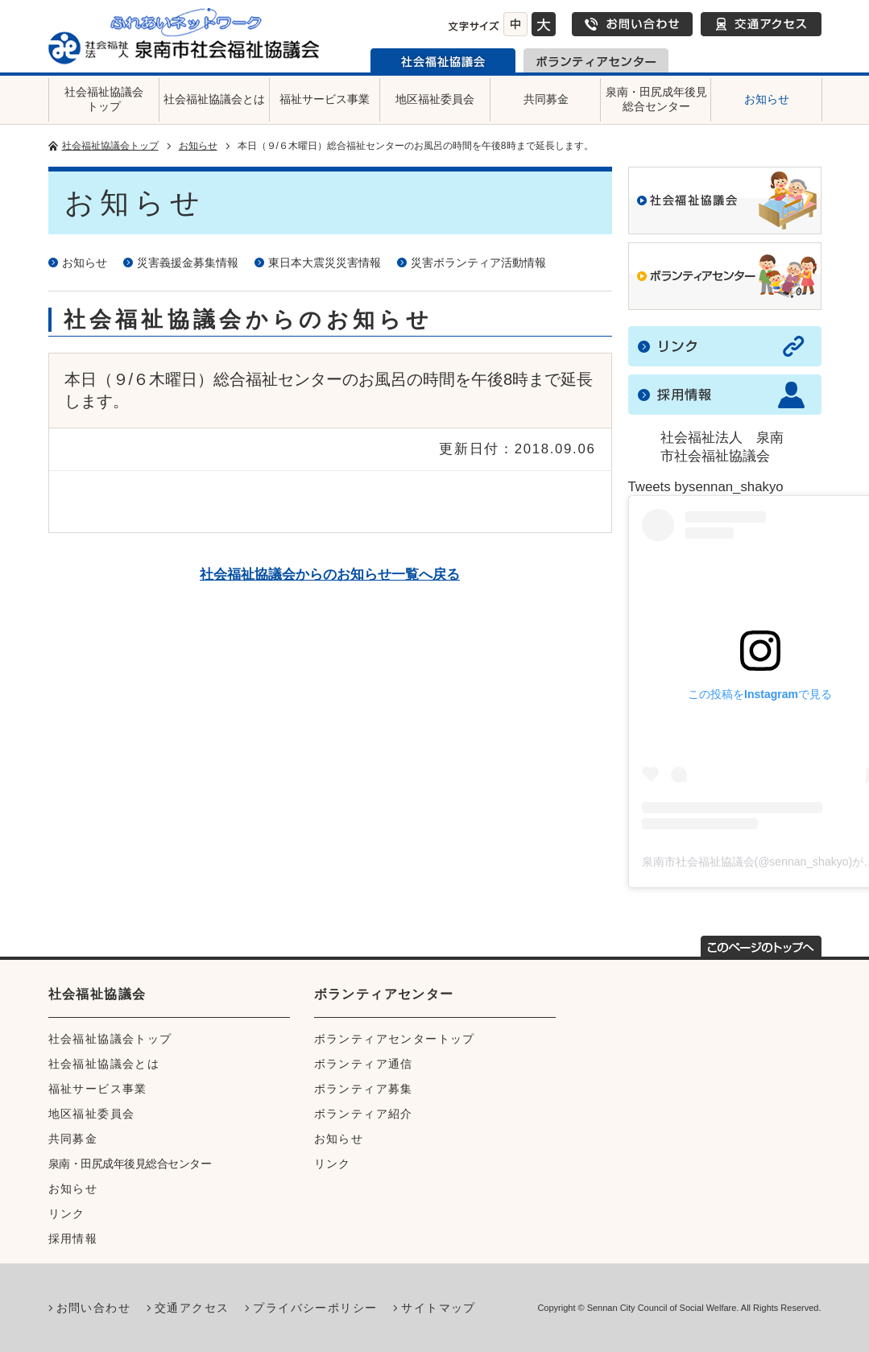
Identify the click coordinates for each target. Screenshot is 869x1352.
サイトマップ (438, 1307)
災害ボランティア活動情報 (478, 262)
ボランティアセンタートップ (394, 1038)
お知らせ (766, 99)
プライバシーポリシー (315, 1307)
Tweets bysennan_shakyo (706, 486)
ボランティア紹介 (363, 1113)
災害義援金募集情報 (187, 262)
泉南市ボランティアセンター (595, 60)
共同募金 (546, 99)
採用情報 (73, 1238)
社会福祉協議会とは (214, 99)
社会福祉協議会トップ (103, 99)
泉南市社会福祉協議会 (442, 60)
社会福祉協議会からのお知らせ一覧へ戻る (330, 574)
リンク (66, 1213)
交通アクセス (761, 24)
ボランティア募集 (363, 1088)
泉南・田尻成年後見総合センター (656, 99)
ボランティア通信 (363, 1063)
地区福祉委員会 (434, 99)
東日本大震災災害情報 (324, 262)
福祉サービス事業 (324, 99)
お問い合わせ (632, 24)
